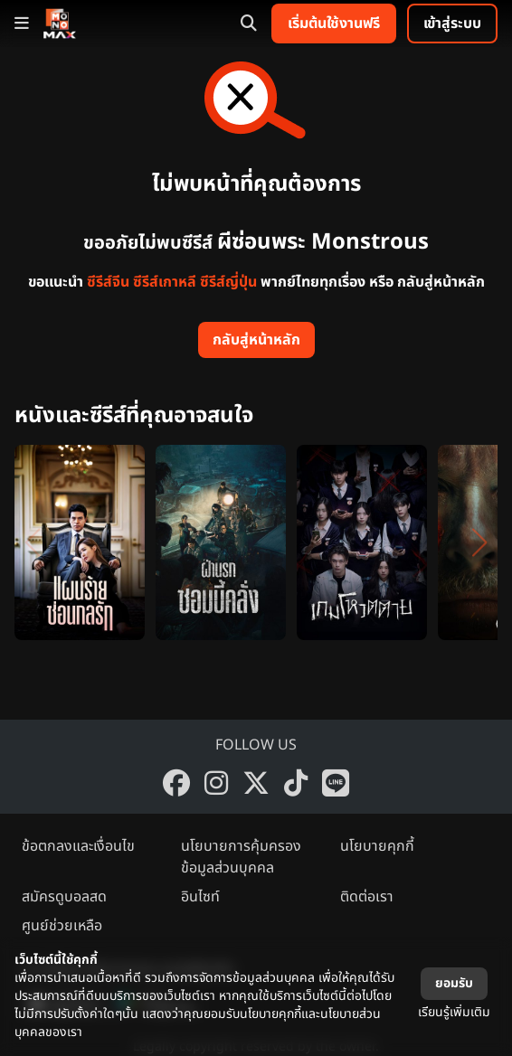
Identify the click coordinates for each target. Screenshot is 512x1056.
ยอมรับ (454, 983)
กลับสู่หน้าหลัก (256, 340)
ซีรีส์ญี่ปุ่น (228, 282)
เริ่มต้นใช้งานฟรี (334, 23)
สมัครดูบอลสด (64, 897)
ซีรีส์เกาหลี (164, 282)
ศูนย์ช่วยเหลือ (62, 926)
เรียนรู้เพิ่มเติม (454, 1012)
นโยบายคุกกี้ (377, 846)
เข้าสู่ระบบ (452, 23)
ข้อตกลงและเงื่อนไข (78, 846)
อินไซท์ (200, 897)
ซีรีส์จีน (108, 282)
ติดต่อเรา (366, 897)
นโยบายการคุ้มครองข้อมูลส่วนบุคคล (241, 857)
